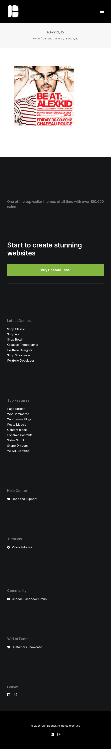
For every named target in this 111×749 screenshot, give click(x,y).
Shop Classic (16, 329)
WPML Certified (18, 451)
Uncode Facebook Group (29, 599)
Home (36, 38)
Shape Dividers (17, 445)
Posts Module (16, 424)
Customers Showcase (27, 647)
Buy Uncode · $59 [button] (55, 270)
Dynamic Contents (20, 435)
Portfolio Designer (19, 350)
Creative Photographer (22, 345)
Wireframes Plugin (19, 419)
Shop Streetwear (18, 355)
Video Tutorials (22, 547)
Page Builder (16, 409)
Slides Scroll (15, 440)
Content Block (17, 430)
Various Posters (52, 38)
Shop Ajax (14, 334)
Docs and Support (24, 499)
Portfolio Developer (20, 360)
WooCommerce (18, 414)
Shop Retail (15, 339)
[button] (102, 11)
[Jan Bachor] (13, 11)
